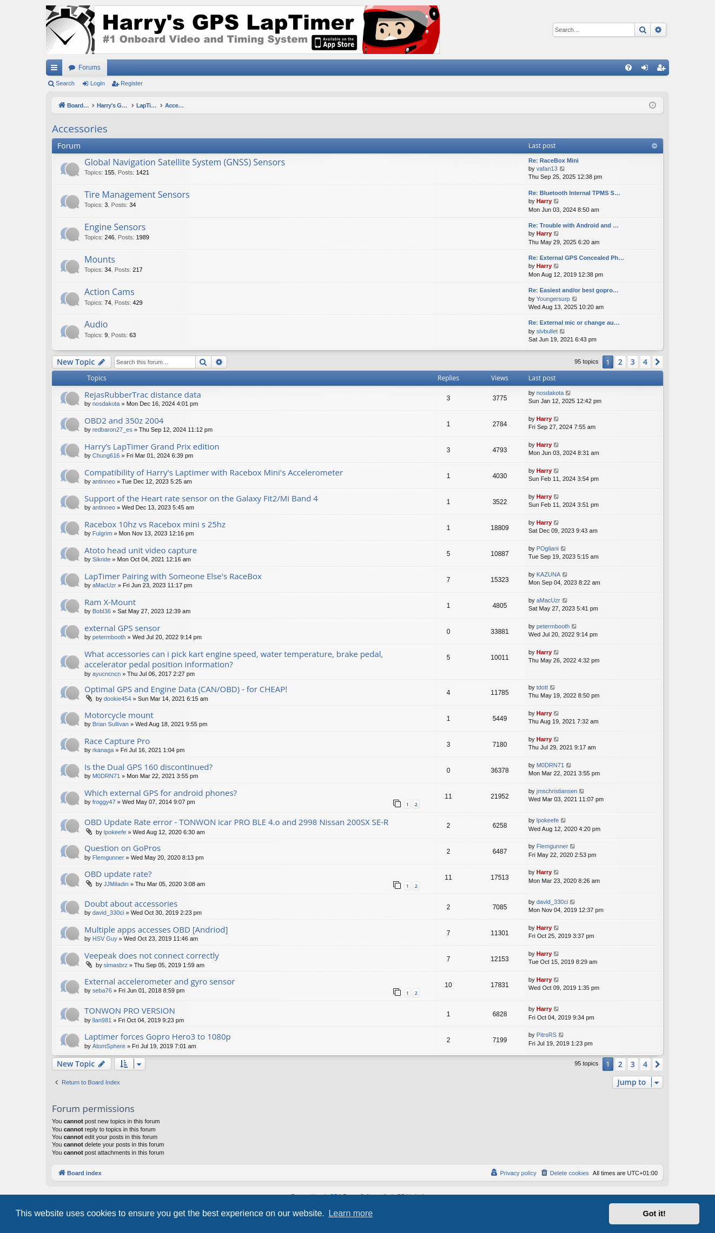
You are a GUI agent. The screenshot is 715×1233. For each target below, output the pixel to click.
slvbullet (547, 331)
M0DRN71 (106, 776)
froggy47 (104, 802)
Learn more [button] (350, 1213)
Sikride (101, 559)
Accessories (80, 129)
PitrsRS (547, 1034)
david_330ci (108, 912)
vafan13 (547, 168)
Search (65, 83)
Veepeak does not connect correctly (151, 955)
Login (97, 83)
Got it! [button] (654, 1213)
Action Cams (109, 292)
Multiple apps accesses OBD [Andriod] (156, 929)
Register (132, 83)
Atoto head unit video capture (140, 550)
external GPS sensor (122, 627)
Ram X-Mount (110, 602)
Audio (96, 324)
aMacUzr (104, 585)
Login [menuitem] (647, 70)
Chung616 (106, 455)
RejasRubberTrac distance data (142, 394)
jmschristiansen (557, 791)
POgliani (548, 548)
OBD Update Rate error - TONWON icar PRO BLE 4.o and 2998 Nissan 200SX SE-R (236, 821)
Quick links (56, 70)
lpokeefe (115, 832)
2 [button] (620, 362)
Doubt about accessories (130, 903)
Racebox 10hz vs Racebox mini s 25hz (155, 524)
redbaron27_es (112, 429)
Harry (544, 201)
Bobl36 (101, 611)
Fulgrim (102, 533)
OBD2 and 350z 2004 (123, 420)
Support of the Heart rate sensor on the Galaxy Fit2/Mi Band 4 (201, 498)
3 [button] (633, 362)
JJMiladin (116, 884)
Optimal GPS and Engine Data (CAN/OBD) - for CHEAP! (185, 688)
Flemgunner (108, 857)
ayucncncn (106, 674)
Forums (89, 67)
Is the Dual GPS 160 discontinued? (148, 766)
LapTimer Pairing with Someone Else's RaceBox (173, 576)
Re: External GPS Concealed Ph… (576, 257)
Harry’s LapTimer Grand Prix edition (152, 446)
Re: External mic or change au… (574, 322)
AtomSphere (108, 1046)
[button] (657, 362)
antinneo (103, 481)
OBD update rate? (117, 873)
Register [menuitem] (663, 70)
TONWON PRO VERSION (129, 1010)
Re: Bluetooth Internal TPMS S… (574, 193)
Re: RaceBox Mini (553, 160)
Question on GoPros (122, 847)
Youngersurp (553, 299)
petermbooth (109, 637)
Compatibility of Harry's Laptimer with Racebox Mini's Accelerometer (213, 472)
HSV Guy (104, 938)
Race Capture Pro (117, 740)
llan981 (101, 1020)
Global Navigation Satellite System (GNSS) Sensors (184, 162)
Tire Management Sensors (137, 194)
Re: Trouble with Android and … (573, 225)
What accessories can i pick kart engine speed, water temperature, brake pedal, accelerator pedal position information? (233, 658)
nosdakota (106, 403)
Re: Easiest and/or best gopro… (573, 290)
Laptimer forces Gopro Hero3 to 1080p (157, 1036)
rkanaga (103, 750)
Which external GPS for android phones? (160, 792)
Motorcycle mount (119, 714)
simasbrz (116, 965)
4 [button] (645, 362)
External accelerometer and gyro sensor (159, 981)
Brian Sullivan (110, 724)
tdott (542, 687)
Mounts (99, 259)
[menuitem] (628, 67)
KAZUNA (549, 574)
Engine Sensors (114, 227)
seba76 (102, 990)
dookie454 (117, 698)
